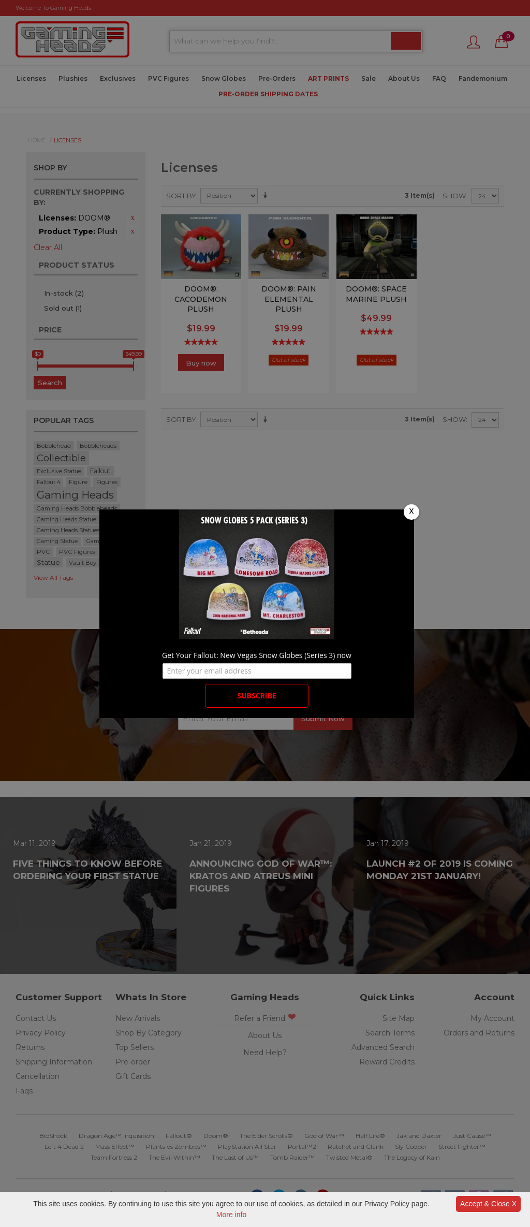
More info (231, 1214)
